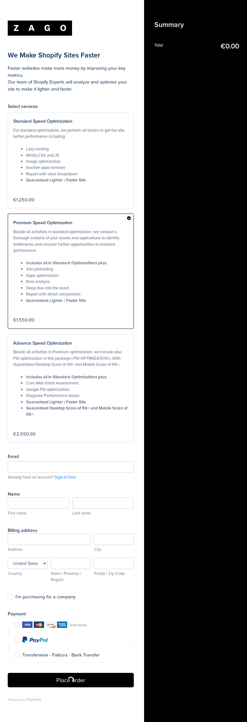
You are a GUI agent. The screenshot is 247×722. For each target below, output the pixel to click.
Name (14, 493)
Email (13, 456)
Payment (17, 613)
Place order (70, 680)
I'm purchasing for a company (45, 596)
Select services (23, 106)
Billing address (22, 530)
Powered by (24, 699)
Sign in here (65, 477)
